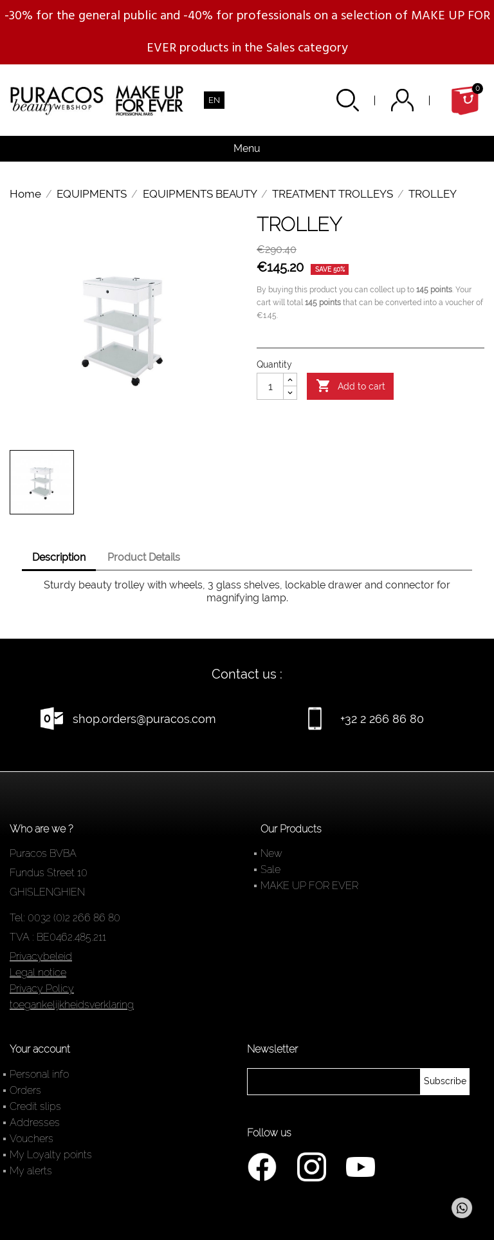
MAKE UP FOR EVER (309, 885)
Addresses (35, 1122)
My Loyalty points (51, 1155)
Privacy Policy (42, 988)
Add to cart (350, 386)
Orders (25, 1090)
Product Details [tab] (143, 557)
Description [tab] (59, 557)
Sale (270, 869)
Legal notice (38, 972)
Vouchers (31, 1138)
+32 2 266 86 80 (382, 719)
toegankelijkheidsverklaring (72, 1005)
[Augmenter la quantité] (290, 380)
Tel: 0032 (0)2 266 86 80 (65, 918)
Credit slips (35, 1106)
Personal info (39, 1074)
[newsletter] (445, 1081)
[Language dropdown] (214, 100)
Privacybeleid (41, 956)
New (271, 853)
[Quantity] (270, 386)
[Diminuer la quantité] (290, 393)
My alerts (31, 1171)
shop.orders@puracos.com (144, 719)
